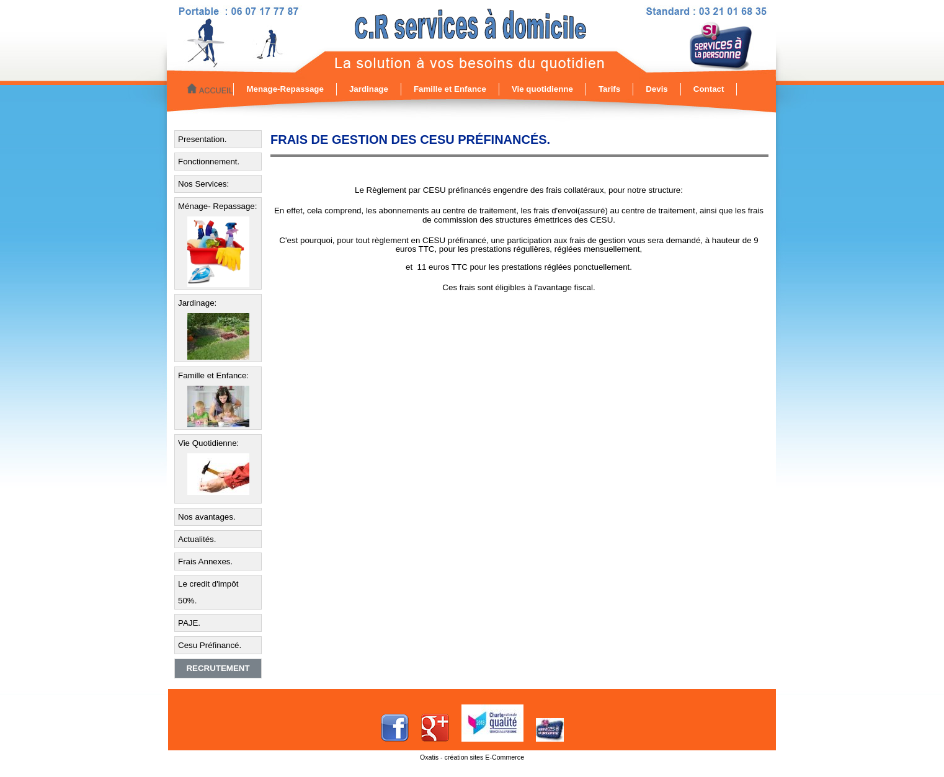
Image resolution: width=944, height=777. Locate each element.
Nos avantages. (207, 517)
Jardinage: (197, 303)
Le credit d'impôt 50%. (208, 592)
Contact (708, 89)
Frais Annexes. (205, 561)
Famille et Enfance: (213, 375)
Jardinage (368, 89)
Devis (657, 89)
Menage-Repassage (284, 89)
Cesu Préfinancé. (209, 645)
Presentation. (202, 139)
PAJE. (189, 623)
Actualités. (197, 539)
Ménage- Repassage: (217, 206)
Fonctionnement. (208, 161)
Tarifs (609, 89)
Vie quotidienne (542, 89)
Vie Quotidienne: (208, 443)
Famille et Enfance (450, 89)
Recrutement (217, 668)
